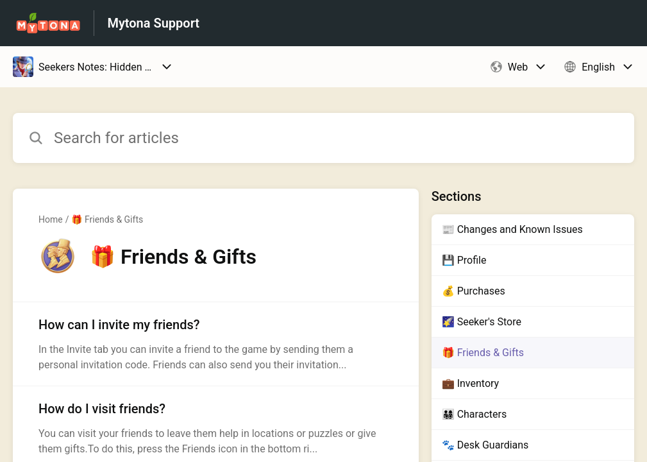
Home (50, 219)
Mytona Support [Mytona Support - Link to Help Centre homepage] (153, 23)
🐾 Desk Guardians (485, 445)
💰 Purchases (473, 291)
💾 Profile (464, 260)
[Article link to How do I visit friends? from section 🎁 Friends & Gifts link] (215, 428)
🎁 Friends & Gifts (107, 219)
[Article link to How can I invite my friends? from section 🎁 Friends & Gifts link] (215, 344)
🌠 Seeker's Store (481, 322)
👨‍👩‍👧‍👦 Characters (474, 414)
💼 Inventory (470, 383)
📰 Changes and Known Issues (512, 229)
